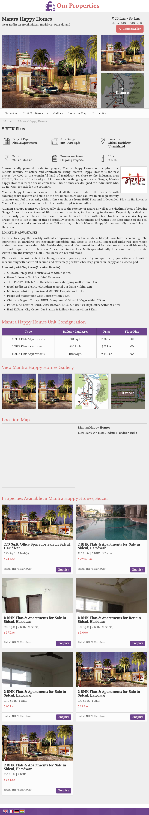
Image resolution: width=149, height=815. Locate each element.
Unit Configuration (35, 113)
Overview (11, 113)
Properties (99, 113)
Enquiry (63, 569)
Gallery (58, 113)
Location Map (77, 113)
